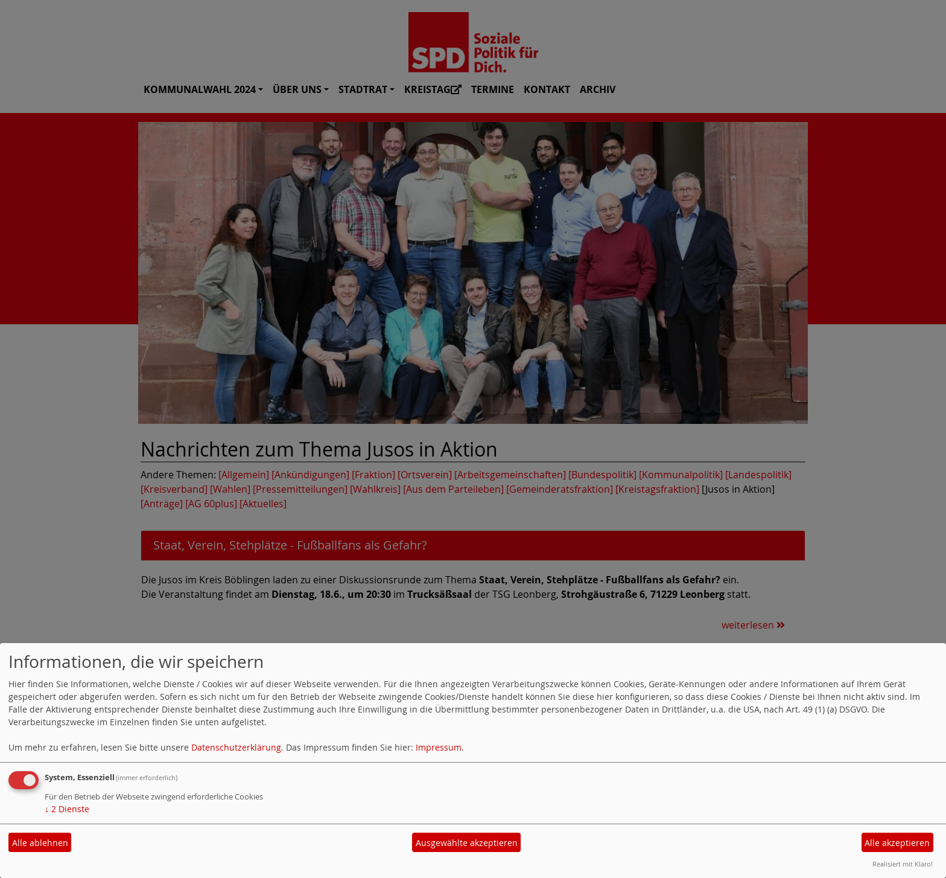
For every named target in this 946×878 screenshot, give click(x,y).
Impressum (439, 747)
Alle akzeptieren (897, 842)
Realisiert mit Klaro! (902, 863)
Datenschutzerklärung (236, 747)
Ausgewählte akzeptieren (467, 842)
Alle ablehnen (40, 842)
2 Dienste (67, 809)
